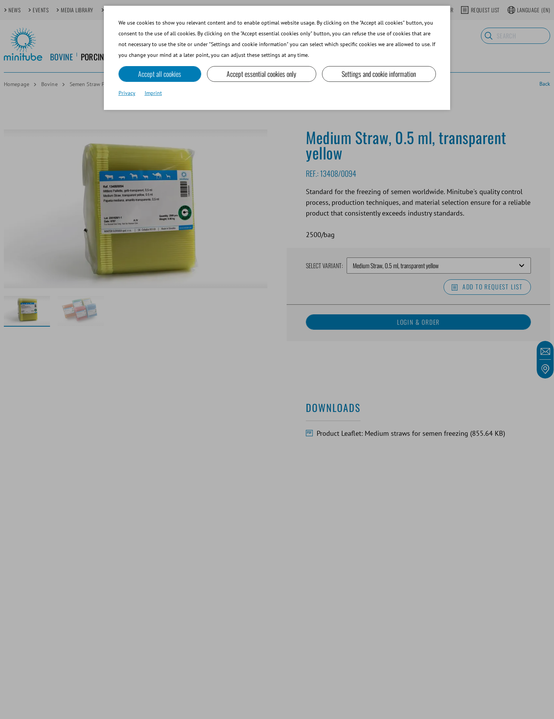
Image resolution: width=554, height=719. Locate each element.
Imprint (153, 93)
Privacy (126, 93)
